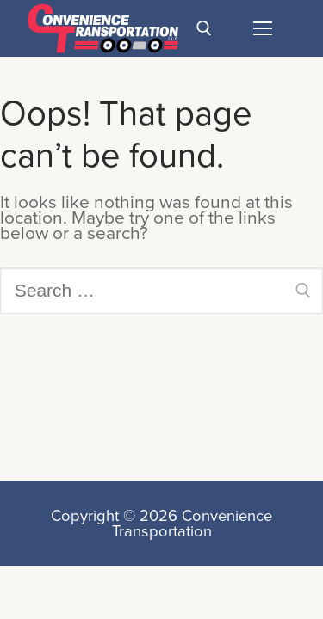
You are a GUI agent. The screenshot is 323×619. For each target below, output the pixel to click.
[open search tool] (204, 28)
